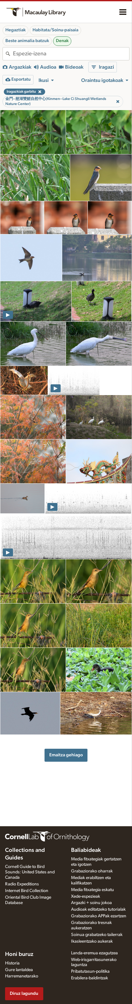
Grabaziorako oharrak (92, 871)
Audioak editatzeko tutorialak (98, 909)
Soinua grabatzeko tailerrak (97, 935)
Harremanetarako (21, 976)
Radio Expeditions (22, 884)
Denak (62, 41)
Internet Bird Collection (26, 891)
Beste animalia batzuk (27, 41)
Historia (12, 963)
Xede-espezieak (85, 896)
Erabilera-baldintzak (89, 978)
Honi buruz (19, 954)
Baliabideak (86, 850)
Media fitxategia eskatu (92, 890)
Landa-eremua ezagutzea (94, 953)
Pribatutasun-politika (90, 971)
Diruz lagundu (24, 993)
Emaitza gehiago (66, 755)
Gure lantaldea (19, 970)
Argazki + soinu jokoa (91, 903)
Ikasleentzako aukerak (92, 941)
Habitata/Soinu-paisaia (55, 30)
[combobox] (71, 53)
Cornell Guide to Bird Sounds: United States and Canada (30, 872)
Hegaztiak (15, 30)
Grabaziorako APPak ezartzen (98, 916)
